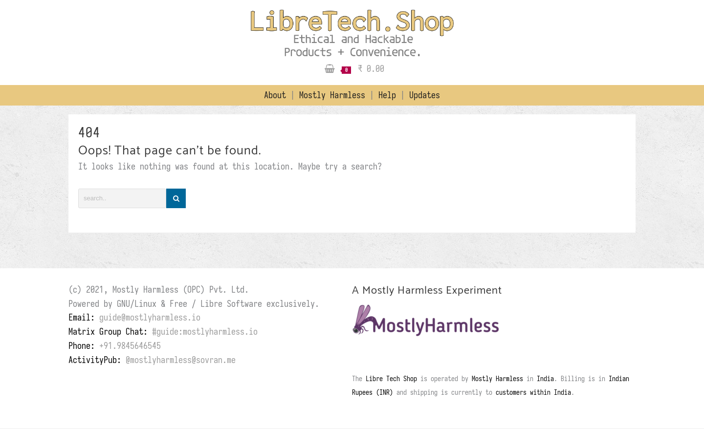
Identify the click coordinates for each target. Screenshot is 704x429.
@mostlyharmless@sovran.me (181, 359)
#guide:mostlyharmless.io (205, 331)
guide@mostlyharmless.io (149, 317)
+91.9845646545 (130, 345)
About (277, 95)
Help (389, 95)
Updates (424, 95)
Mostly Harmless (334, 95)
